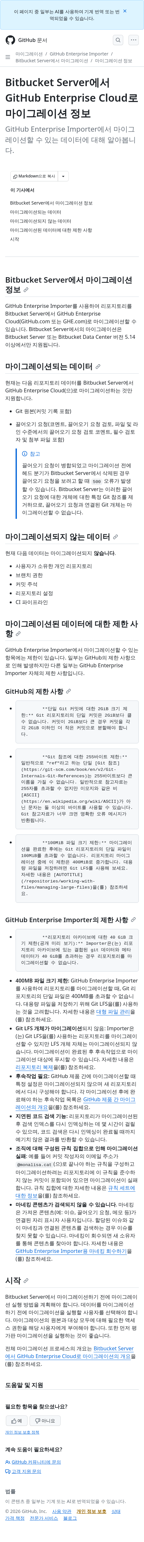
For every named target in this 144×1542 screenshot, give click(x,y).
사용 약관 (62, 1511)
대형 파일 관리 (113, 1011)
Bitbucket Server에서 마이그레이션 (52, 60)
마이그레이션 (29, 54)
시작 (17, 1280)
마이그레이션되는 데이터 (53, 366)
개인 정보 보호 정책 (22, 1432)
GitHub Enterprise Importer (79, 54)
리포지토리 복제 (34, 1067)
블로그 (70, 1518)
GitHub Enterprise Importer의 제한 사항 (70, 919)
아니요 (45, 1420)
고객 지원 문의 (23, 1471)
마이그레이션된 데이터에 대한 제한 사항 (71, 628)
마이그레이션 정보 (114, 60)
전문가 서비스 (44, 1518)
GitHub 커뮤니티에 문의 (33, 1462)
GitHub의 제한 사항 (38, 691)
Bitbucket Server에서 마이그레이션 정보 (68, 284)
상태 (116, 1511)
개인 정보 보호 (91, 1511)
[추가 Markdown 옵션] (63, 176)
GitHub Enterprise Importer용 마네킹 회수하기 (71, 1251)
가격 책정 (15, 1518)
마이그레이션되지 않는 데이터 (61, 536)
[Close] (125, 10)
